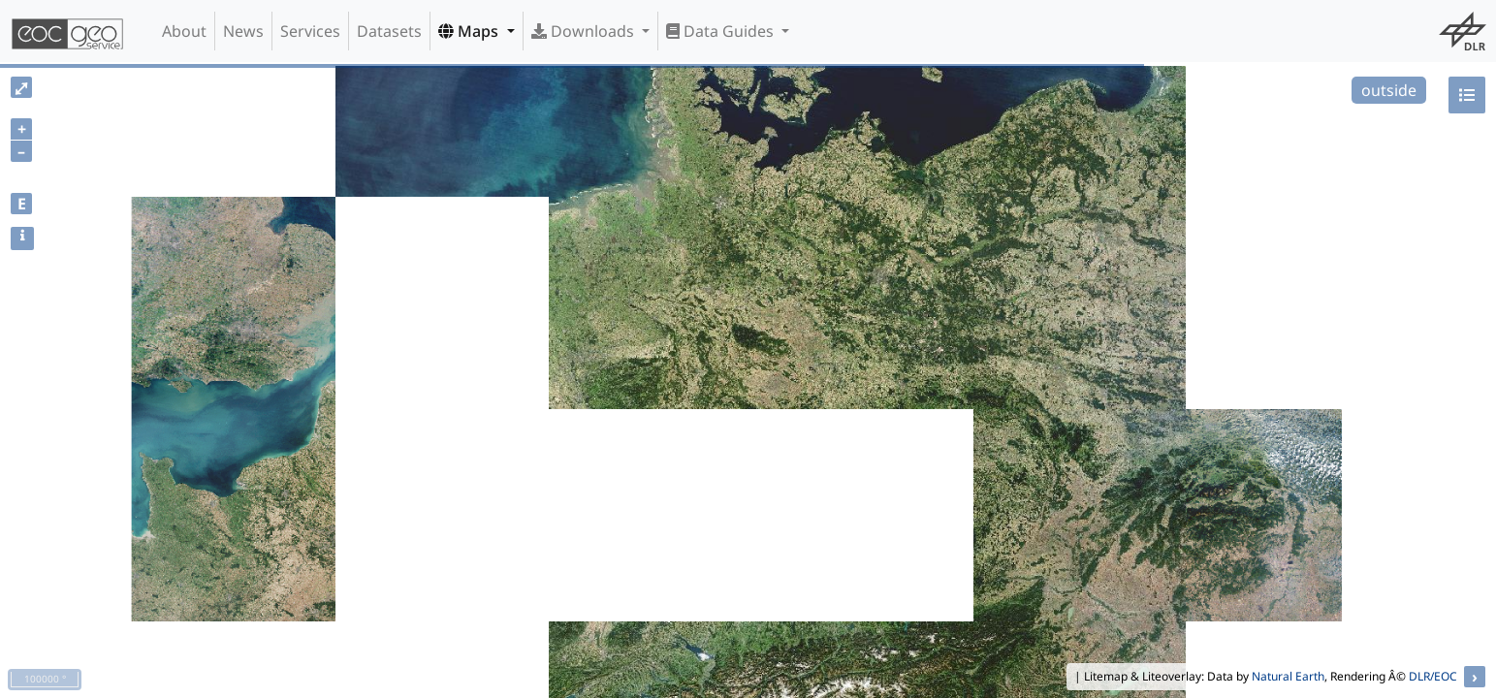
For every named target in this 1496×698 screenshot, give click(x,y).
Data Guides (722, 31)
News (243, 31)
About (184, 31)
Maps (470, 31)
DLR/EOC (1433, 676)
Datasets (389, 31)
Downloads (584, 31)
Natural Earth (1288, 676)
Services (310, 31)
